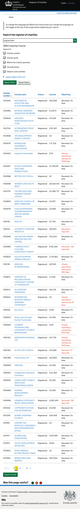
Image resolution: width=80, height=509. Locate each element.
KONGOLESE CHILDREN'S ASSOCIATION (20, 146)
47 (27, 468)
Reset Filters (24, 82)
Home (11, 17)
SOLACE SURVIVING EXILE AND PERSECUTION (23, 169)
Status (41, 94)
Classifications (13, 67)
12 (17, 468)
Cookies (4, 496)
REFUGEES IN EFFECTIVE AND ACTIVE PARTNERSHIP (24, 103)
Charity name (12, 58)
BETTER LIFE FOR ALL (23, 176)
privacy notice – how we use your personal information (37, 492)
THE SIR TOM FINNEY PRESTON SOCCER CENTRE (23, 239)
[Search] (40, 40)
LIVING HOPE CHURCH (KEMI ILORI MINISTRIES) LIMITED (24, 383)
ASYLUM (18, 221)
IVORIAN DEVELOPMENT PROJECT (21, 393)
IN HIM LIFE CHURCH (23, 350)
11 (14, 468)
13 (20, 468)
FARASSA (18, 365)
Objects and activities (16, 71)
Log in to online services (67, 13)
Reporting (65, 94)
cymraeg (71, 3)
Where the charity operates (18, 62)
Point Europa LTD (21, 358)
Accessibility (13, 496)
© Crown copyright (70, 503)
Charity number (13, 53)
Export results (10, 474)
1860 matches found (14, 45)
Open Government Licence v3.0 (36, 503)
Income (52, 94)
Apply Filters (9, 82)
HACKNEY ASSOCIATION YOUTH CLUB (24, 121)
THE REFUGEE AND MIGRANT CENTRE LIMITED (23, 194)
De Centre (18, 310)
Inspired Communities (23, 153)
